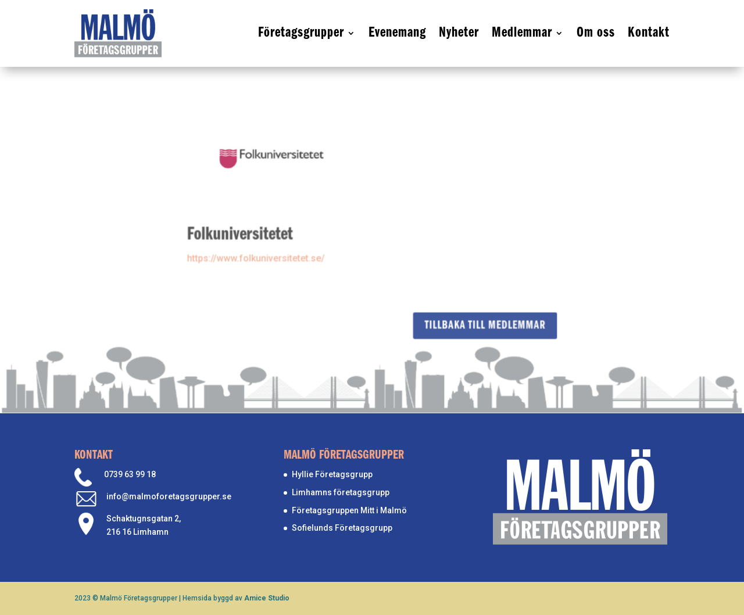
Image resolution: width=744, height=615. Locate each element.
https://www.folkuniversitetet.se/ (256, 254)
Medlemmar (522, 33)
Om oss (596, 33)
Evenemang (397, 33)
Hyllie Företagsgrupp (332, 474)
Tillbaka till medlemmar (484, 325)
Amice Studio (266, 598)
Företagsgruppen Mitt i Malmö (349, 510)
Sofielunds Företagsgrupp (342, 527)
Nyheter (459, 33)
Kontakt (649, 33)
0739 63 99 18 (130, 474)
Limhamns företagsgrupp (340, 492)
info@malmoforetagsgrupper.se (168, 496)
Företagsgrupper (301, 33)
